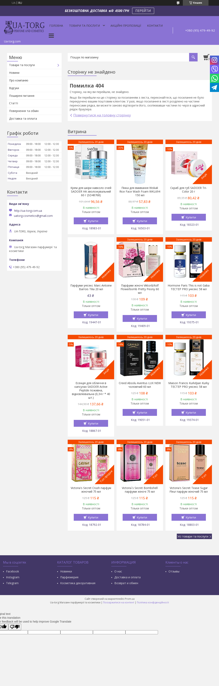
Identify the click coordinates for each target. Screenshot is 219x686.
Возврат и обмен (126, 583)
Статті (13, 103)
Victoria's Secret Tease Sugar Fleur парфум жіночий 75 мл (189, 489)
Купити (93, 221)
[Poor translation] (14, 627)
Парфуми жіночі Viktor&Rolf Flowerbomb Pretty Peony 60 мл (140, 289)
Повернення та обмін (24, 111)
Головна (56, 25)
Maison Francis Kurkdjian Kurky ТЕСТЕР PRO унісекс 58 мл (188, 385)
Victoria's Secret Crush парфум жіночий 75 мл (91, 489)
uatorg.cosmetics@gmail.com (33, 216)
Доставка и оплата (127, 577)
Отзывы (173, 571)
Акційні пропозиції (126, 25)
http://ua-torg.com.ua (28, 211)
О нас (118, 571)
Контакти (155, 25)
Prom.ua (130, 599)
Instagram (12, 577)
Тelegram (12, 583)
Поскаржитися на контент (118, 602)
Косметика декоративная (77, 583)
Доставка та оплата (23, 118)
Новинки (66, 571)
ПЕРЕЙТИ (143, 10)
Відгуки (14, 88)
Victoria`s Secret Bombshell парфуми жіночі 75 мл (140, 489)
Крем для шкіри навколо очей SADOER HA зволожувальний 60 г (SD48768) (91, 191)
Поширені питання (21, 96)
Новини (14, 73)
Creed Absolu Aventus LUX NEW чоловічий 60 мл (140, 385)
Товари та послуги (84, 25)
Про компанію (18, 80)
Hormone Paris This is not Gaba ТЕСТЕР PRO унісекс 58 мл (189, 287)
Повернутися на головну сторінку (102, 115)
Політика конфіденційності (153, 602)
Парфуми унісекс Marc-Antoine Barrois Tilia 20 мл (91, 287)
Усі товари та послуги (192, 536)
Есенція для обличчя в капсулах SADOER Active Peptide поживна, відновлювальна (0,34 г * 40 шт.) (91, 390)
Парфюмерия (69, 577)
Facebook (12, 571)
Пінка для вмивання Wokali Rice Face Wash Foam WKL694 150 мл (139, 191)
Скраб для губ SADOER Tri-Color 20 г (188, 189)
